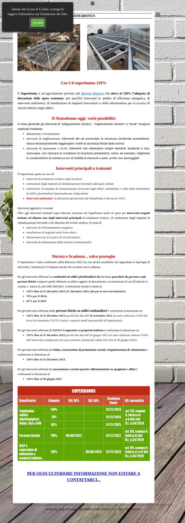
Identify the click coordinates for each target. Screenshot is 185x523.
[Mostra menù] (92, 3)
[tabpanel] (83, 162)
